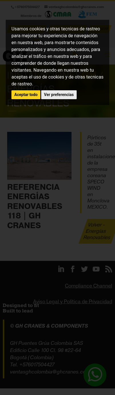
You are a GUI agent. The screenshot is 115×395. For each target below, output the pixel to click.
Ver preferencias (59, 94)
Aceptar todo (25, 94)
